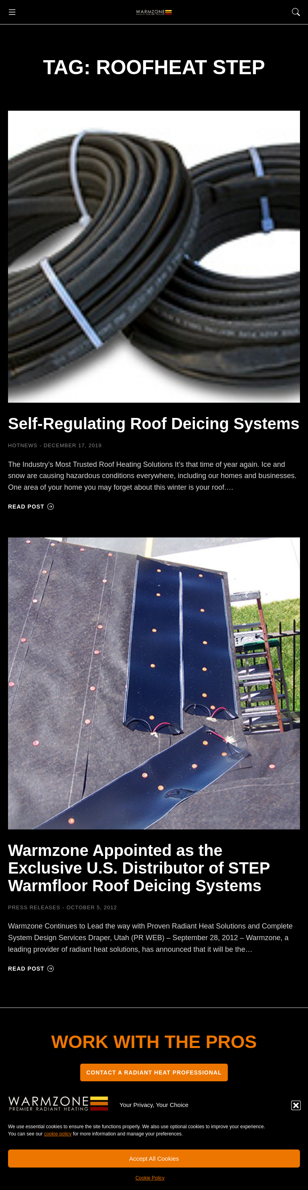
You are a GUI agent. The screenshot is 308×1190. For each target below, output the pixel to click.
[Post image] (154, 257)
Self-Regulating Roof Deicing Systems (154, 423)
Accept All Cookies (154, 1158)
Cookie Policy (150, 1178)
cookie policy (58, 1134)
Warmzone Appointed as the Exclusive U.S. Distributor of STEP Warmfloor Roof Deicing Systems (139, 867)
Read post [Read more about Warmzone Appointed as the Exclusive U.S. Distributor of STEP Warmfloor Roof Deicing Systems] (31, 968)
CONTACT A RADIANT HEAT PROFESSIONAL (154, 1072)
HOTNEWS (22, 445)
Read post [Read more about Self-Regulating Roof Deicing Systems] (31, 506)
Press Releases (34, 907)
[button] (296, 1105)
